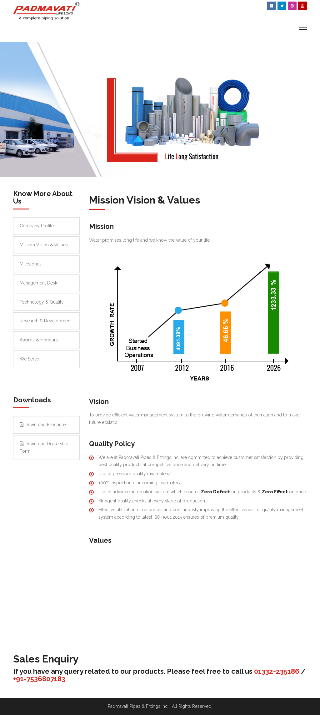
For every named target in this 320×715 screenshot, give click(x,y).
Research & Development (46, 320)
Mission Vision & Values (44, 244)
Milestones (31, 263)
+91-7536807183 (39, 679)
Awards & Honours (39, 339)
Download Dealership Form (44, 447)
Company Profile (37, 225)
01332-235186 (276, 671)
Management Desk (38, 282)
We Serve (29, 358)
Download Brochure (43, 424)
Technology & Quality (42, 302)
